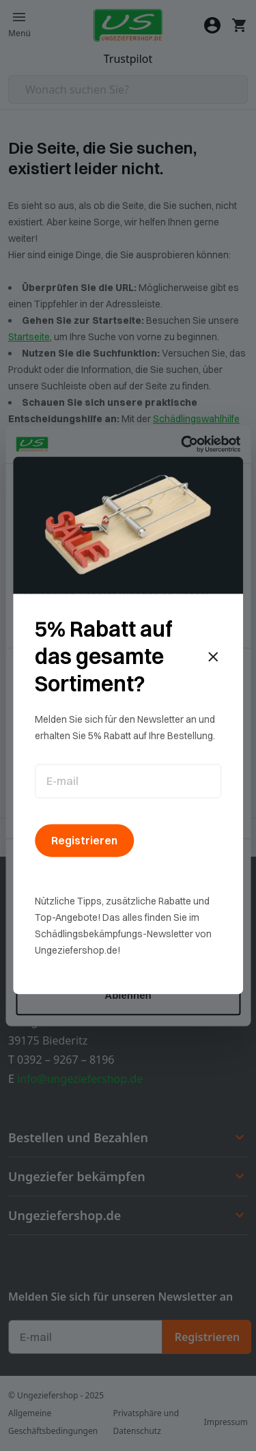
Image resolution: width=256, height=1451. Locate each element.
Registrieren (84, 840)
